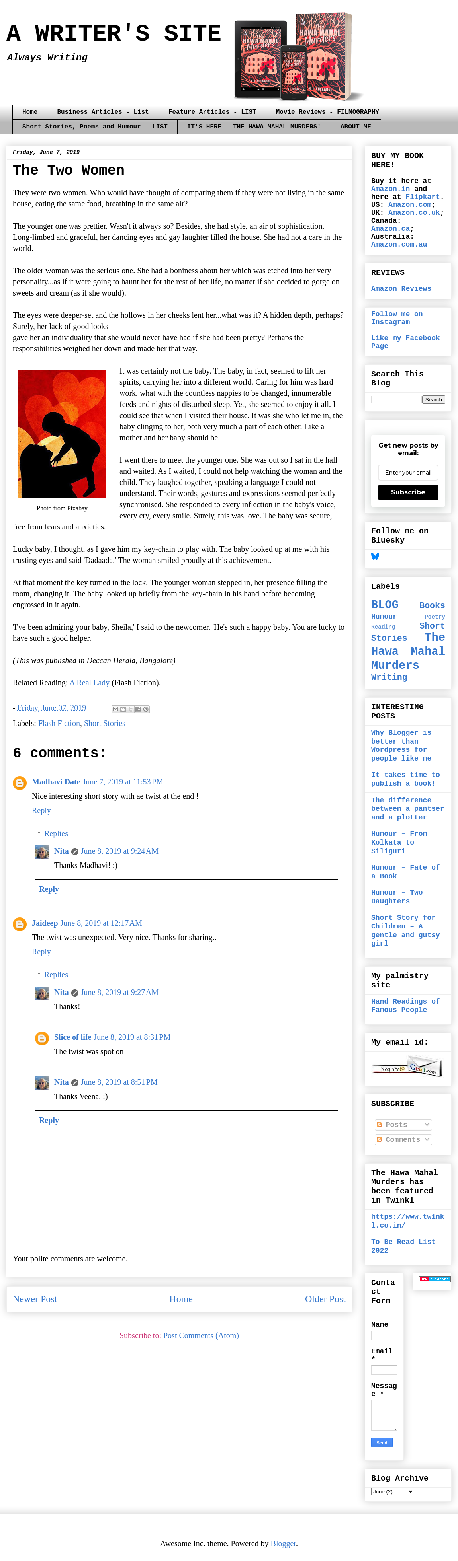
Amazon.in (390, 189)
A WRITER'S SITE (113, 34)
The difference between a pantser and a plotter (407, 808)
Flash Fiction (59, 723)
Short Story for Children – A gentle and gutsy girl (405, 931)
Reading (383, 627)
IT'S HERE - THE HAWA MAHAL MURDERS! (254, 126)
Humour (384, 617)
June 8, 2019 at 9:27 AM (120, 992)
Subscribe (408, 492)
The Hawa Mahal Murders (408, 651)
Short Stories (104, 723)
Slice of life (72, 1037)
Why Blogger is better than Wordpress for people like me (401, 746)
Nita (61, 851)
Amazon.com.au (399, 245)
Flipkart (422, 197)
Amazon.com (409, 205)
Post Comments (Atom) (201, 1335)
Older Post (325, 1299)
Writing (389, 677)
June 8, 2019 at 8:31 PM (132, 1037)
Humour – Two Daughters (397, 897)
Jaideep (45, 923)
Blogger (283, 1543)
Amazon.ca (390, 229)
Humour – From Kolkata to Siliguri (399, 842)
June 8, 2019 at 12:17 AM (101, 923)
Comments (398, 1140)
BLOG (385, 605)
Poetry (435, 617)
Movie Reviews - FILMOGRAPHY (327, 112)
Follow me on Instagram (397, 318)
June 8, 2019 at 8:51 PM (119, 1082)
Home (29, 112)
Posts (392, 1125)
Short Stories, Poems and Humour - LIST (95, 126)
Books (432, 606)
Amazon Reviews (401, 289)
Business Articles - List (103, 112)
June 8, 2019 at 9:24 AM (120, 851)
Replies (56, 833)
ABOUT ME (356, 126)
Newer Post (35, 1299)
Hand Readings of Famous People (405, 1006)
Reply (41, 810)
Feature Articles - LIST (212, 112)
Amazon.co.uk (414, 213)
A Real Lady (89, 682)
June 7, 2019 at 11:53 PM (123, 781)
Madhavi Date (56, 781)
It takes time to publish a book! (405, 779)
